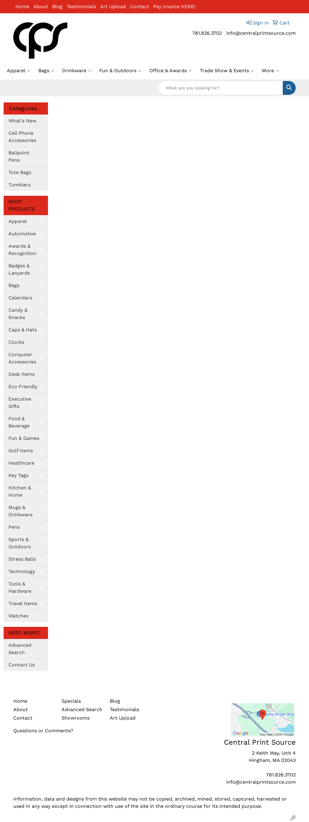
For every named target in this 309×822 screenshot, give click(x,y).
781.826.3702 (207, 33)
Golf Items (20, 450)
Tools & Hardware (19, 587)
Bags (46, 70)
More (270, 70)
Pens (14, 527)
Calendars (20, 298)
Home (22, 6)
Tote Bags (19, 172)
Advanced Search (19, 648)
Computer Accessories (22, 358)
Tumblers (19, 185)
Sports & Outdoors (19, 543)
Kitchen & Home (19, 491)
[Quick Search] (220, 88)
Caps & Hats (22, 330)
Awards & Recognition (22, 249)
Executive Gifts (19, 402)
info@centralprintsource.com (261, 33)
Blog (57, 6)
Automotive (22, 234)
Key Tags (18, 475)
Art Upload (113, 6)
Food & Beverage (19, 422)
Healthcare (21, 463)
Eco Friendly (22, 386)
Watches (18, 616)
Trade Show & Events (227, 70)
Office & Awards (170, 70)
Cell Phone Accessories (22, 136)
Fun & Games (23, 438)
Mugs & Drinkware (20, 510)
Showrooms (76, 718)
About (40, 6)
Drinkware (76, 70)
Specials (71, 701)
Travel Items (22, 603)
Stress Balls (22, 559)
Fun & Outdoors (120, 70)
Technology (21, 571)
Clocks (16, 342)
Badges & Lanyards (19, 269)
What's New (22, 121)
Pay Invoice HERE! (174, 6)
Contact (139, 6)
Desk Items (21, 374)
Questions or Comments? (43, 730)
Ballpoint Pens (19, 156)
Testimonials (81, 6)
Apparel (18, 70)
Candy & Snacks (17, 313)
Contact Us (21, 665)
